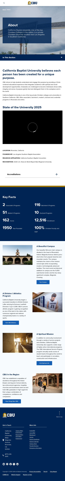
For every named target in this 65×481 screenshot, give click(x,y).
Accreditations (13, 174)
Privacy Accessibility (35, 471)
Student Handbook (34, 439)
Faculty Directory (34, 446)
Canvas (31, 437)
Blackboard (32, 435)
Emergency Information (36, 448)
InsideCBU (32, 431)
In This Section (9, 57)
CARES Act (6, 475)
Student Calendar (34, 441)
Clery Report (53, 471)
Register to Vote (27, 475)
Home (4, 9)
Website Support (15, 475)
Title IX (45, 471)
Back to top (59, 417)
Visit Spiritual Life (44, 363)
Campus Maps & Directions (19, 431)
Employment (19, 438)
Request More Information (19, 435)
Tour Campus (43, 282)
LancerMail (32, 433)
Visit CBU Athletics (11, 323)
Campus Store (33, 444)
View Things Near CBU (12, 401)
